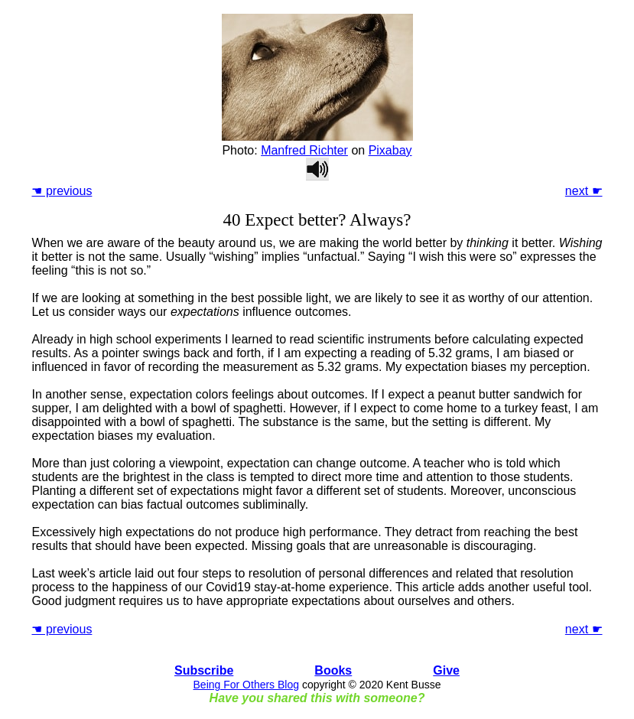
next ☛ (584, 190)
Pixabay (390, 150)
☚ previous (61, 190)
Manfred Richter (304, 150)
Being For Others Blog (246, 684)
